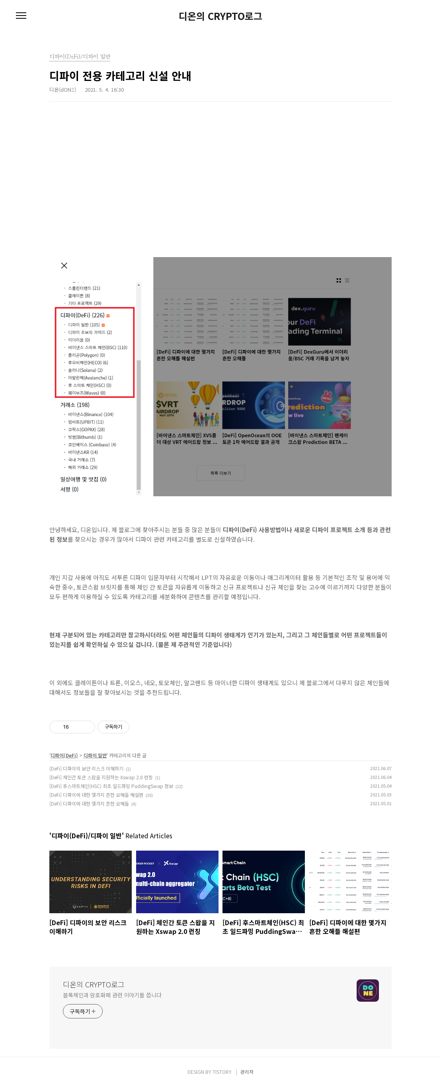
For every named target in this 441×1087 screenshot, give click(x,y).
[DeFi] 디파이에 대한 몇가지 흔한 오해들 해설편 (96, 794)
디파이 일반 (95, 755)
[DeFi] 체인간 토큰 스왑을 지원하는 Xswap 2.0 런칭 (101, 777)
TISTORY (222, 1071)
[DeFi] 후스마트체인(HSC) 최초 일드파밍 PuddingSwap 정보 (111, 785)
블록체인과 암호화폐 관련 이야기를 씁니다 (112, 995)
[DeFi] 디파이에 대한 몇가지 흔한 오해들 (89, 803)
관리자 (247, 1071)
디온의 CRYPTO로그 (220, 16)
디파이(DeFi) (64, 755)
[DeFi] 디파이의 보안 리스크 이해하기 (86, 768)
